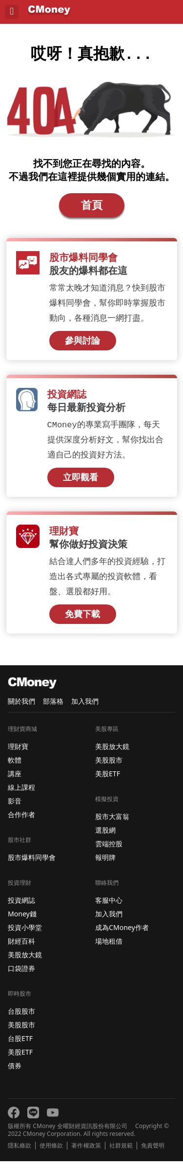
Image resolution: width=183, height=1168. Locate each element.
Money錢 (22, 920)
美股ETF (20, 1058)
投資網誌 (21, 907)
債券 (14, 1072)
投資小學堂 (25, 934)
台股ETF (20, 1045)
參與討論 (82, 345)
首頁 (91, 208)
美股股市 (21, 1031)
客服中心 (108, 907)
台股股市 (21, 1017)
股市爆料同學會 (32, 864)
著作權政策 (86, 1152)
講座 (14, 780)
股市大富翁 (112, 823)
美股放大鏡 (25, 961)
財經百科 (21, 947)
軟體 (14, 766)
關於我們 (21, 707)
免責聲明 (152, 1152)
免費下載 (82, 621)
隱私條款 (19, 1152)
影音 (14, 807)
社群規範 (121, 1152)
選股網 (105, 836)
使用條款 (51, 1152)
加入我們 (85, 707)
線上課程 (21, 794)
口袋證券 (21, 975)
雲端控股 (108, 850)
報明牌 (105, 864)
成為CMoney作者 (122, 934)
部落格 (53, 707)
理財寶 (18, 753)
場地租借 (108, 947)
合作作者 (21, 821)
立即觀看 (80, 483)
